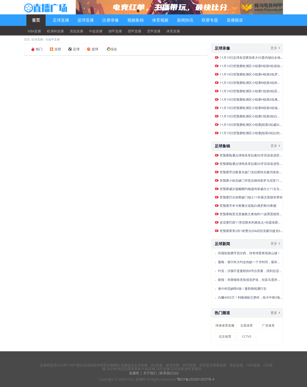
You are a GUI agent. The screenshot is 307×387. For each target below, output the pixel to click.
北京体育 (225, 336)
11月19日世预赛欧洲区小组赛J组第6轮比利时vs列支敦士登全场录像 (251, 133)
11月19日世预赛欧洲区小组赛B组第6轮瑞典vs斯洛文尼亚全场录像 (251, 108)
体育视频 (160, 20)
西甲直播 (134, 31)
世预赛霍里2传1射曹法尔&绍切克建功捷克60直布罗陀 (251, 231)
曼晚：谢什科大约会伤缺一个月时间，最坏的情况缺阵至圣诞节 (250, 262)
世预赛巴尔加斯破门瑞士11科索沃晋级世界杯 (251, 197)
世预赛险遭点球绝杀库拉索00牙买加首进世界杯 (251, 155)
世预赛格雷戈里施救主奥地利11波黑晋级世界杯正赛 (251, 214)
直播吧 (134, 373)
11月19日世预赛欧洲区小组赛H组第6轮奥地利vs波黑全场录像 (251, 99)
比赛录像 (110, 20)
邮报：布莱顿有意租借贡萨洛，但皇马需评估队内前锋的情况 (250, 279)
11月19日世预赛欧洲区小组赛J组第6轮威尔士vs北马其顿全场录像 (251, 124)
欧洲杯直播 (55, 31)
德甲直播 (115, 31)
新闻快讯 (185, 20)
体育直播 (173, 31)
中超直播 (95, 31)
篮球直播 (85, 20)
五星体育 (246, 325)
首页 (36, 20)
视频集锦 (135, 20)
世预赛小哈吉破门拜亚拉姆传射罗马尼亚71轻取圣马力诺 (251, 180)
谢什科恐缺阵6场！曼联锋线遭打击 (242, 288)
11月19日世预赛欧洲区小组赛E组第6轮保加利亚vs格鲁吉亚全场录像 (251, 66)
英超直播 (76, 31)
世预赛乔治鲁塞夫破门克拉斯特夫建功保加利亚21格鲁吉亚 (251, 172)
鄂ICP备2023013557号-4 (195, 379)
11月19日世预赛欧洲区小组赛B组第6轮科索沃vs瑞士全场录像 (251, 83)
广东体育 (268, 325)
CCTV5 (246, 336)
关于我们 (150, 373)
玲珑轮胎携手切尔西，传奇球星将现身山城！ (249, 253)
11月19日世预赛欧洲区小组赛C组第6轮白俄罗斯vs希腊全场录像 (251, 116)
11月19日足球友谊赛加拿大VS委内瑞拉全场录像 (251, 57)
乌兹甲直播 (52, 39)
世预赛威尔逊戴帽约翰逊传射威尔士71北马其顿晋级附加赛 (251, 189)
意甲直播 (153, 31)
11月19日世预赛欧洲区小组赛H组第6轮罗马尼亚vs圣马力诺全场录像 (251, 74)
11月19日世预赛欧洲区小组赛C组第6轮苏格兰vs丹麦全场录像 (251, 91)
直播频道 (235, 20)
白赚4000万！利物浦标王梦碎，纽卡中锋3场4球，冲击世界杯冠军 (250, 297)
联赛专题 (210, 20)
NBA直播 (34, 31)
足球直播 (61, 20)
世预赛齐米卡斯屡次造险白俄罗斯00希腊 (248, 205)
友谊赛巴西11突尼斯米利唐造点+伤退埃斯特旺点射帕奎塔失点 (251, 222)
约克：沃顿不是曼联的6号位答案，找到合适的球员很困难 (250, 271)
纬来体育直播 (225, 325)
